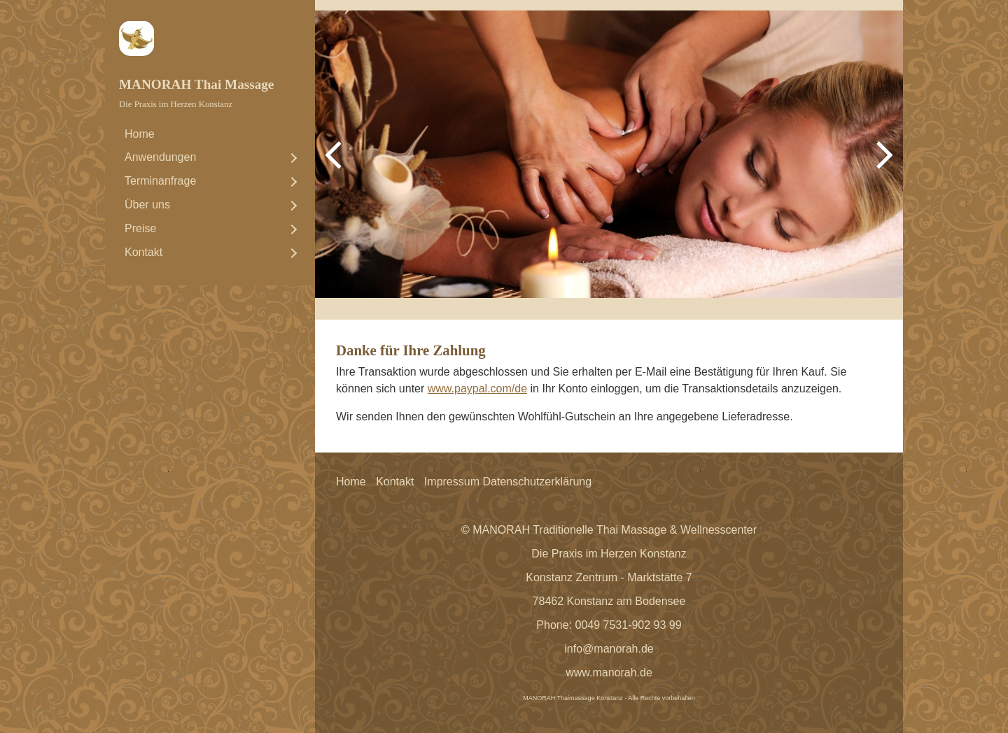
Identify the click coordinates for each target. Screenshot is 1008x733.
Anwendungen (160, 157)
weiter (882, 165)
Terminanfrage (160, 181)
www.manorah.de (609, 672)
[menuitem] (210, 134)
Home (140, 134)
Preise (140, 228)
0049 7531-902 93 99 (628, 625)
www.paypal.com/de (477, 388)
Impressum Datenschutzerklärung (508, 482)
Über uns (147, 205)
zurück (336, 165)
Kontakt (143, 252)
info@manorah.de (608, 649)
